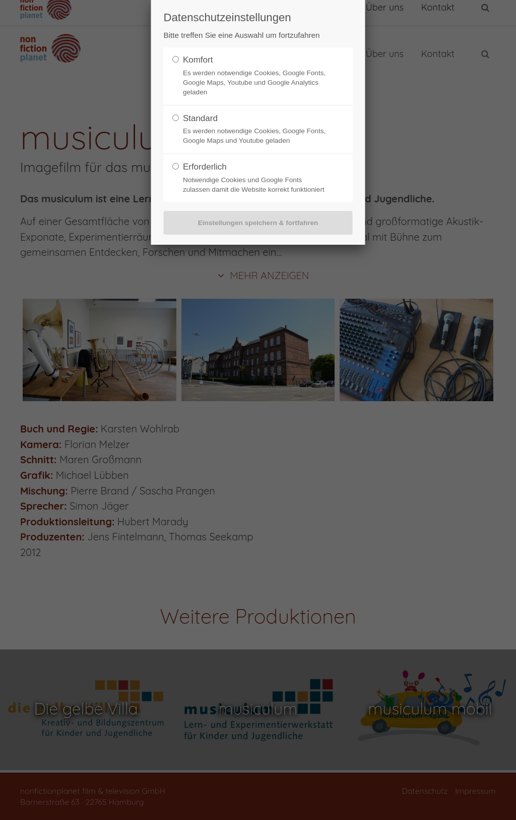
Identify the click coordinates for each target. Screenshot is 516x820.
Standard (200, 118)
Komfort (198, 60)
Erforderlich (205, 167)
